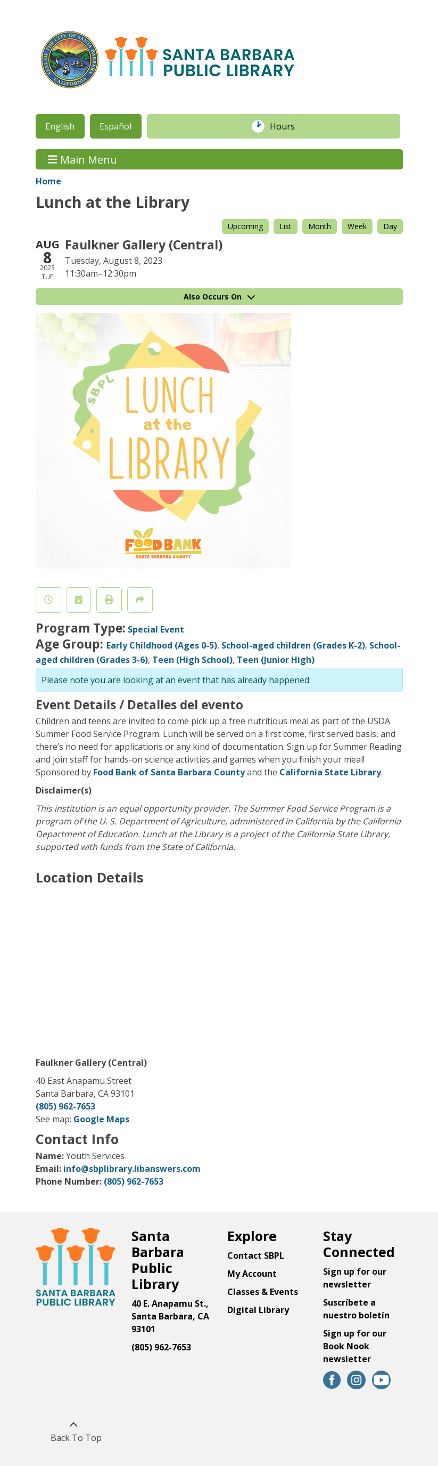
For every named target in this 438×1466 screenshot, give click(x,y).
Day (390, 226)
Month (319, 226)
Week (357, 226)
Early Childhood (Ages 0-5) (161, 645)
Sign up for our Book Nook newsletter (354, 1346)
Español (115, 126)
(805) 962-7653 (65, 1106)
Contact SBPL (255, 1255)
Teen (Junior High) (276, 660)
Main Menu (82, 159)
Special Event (156, 629)
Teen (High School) (192, 660)
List (285, 226)
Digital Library (258, 1310)
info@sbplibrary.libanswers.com (132, 1169)
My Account (252, 1273)
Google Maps (101, 1119)
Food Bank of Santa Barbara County (169, 772)
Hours (288, 126)
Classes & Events (262, 1292)
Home (48, 181)
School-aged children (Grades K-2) (293, 645)
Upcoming (245, 226)
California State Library (330, 772)
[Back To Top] (74, 1431)
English (60, 126)
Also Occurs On (219, 296)
